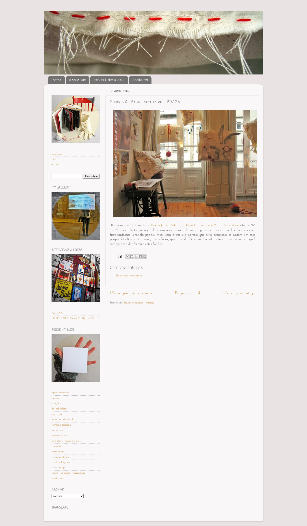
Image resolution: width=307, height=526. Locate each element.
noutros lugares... (61, 462)
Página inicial (187, 293)
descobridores (59, 408)
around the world (109, 80)
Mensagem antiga (239, 293)
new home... (58, 451)
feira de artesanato (63, 419)
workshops (58, 478)
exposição (57, 414)
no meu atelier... (61, 457)
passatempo (59, 467)
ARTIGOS (57, 313)
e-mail (55, 164)
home (56, 80)
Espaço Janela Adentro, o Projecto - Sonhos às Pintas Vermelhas (195, 225)
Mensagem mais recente (131, 293)
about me (77, 80)
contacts (140, 80)
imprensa (57, 430)
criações (56, 403)
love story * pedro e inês (66, 440)
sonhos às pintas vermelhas (68, 472)
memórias (57, 446)
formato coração (61, 424)
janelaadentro (60, 435)
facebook (57, 154)
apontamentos (60, 392)
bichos (55, 398)
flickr (54, 159)
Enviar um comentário (129, 275)
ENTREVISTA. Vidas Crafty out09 (73, 318)
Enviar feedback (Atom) (139, 302)
